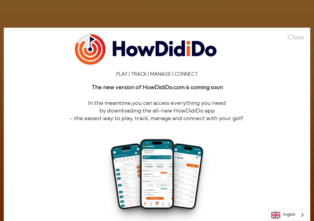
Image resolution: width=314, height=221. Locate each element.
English (283, 215)
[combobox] (288, 215)
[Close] (298, 37)
